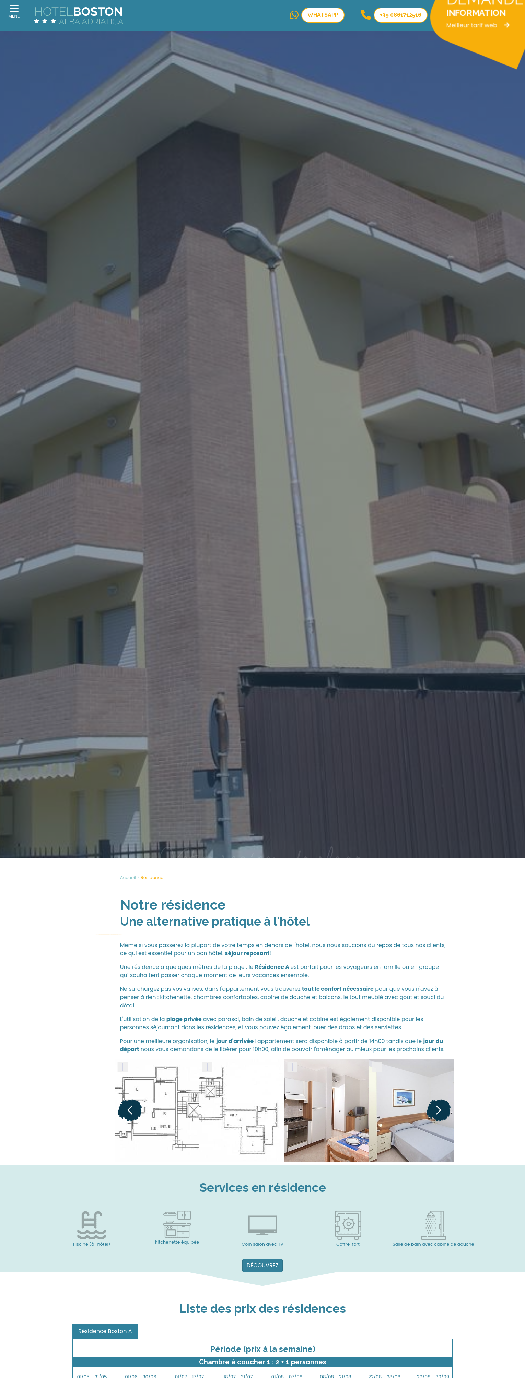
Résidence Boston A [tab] (105, 1331)
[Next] (439, 1110)
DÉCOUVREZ (263, 1265)
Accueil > (130, 877)
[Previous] (130, 1110)
